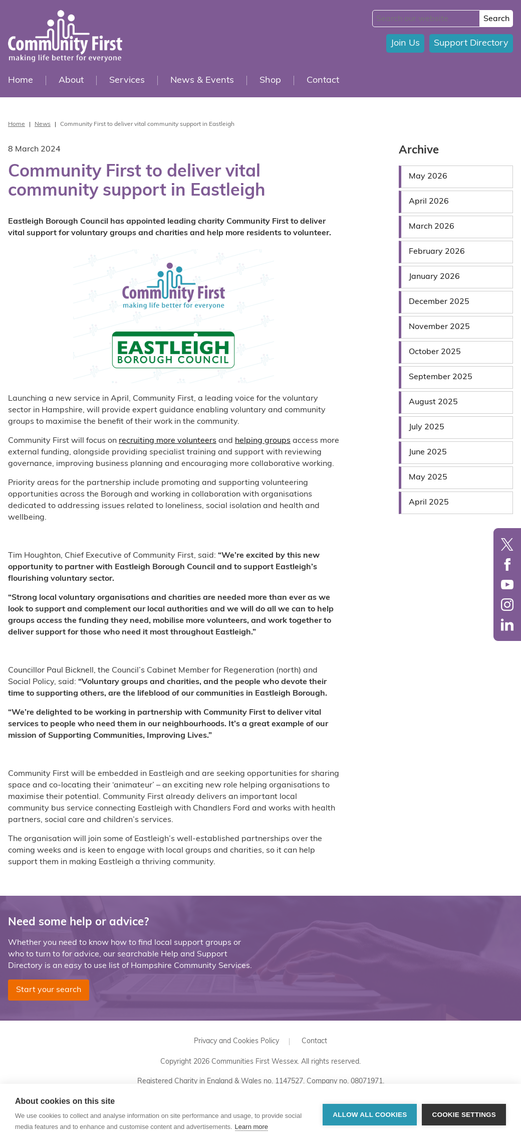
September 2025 (440, 377)
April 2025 (429, 503)
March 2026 (431, 227)
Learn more (251, 1126)
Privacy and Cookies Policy (236, 1041)
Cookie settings (464, 1114)
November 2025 (439, 327)
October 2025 (435, 352)
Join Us (405, 43)
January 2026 (434, 277)
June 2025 (428, 452)
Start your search (48, 990)
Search (496, 19)
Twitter (507, 544)
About (71, 80)
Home (20, 80)
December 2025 (439, 302)
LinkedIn (507, 624)
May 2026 (428, 177)
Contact (323, 80)
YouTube (507, 584)
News (43, 124)
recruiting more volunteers (167, 441)
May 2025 (428, 477)
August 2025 (433, 402)
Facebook (507, 564)
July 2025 (426, 427)
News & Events (202, 80)
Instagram (507, 604)
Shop (270, 80)
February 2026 (437, 252)
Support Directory (471, 43)
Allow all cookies (370, 1114)
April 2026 (429, 202)
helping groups (263, 441)
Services (127, 80)
